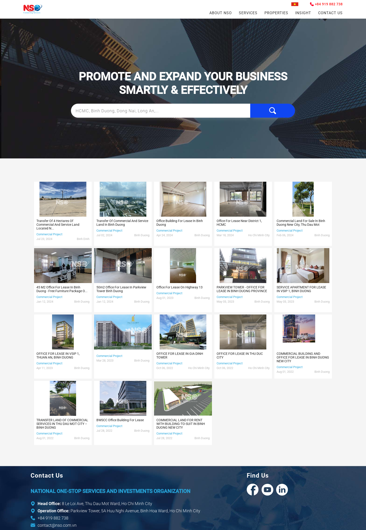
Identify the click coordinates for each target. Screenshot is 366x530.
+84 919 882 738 (329, 4)
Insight (303, 13)
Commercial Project (49, 234)
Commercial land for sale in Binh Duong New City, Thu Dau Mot (301, 222)
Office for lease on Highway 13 (179, 287)
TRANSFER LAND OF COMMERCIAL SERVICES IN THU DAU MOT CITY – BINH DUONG (62, 423)
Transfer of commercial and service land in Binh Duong (122, 222)
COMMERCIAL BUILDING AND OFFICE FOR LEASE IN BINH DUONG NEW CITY (303, 357)
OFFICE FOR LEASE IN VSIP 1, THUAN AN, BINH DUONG (58, 355)
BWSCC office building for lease (120, 420)
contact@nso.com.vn (57, 525)
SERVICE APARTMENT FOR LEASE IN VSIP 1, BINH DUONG (301, 289)
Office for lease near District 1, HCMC (239, 222)
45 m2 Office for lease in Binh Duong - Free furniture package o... (62, 289)
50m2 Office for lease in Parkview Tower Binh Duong (121, 289)
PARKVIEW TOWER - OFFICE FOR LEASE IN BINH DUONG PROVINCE (242, 289)
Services (248, 13)
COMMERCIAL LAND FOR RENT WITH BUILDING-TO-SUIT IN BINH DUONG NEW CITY (180, 423)
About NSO (220, 13)
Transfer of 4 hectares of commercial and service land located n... (57, 224)
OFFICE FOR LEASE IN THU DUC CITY (240, 355)
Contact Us (330, 13)
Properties (276, 13)
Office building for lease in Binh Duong (179, 222)
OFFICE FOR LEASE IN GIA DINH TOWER (179, 355)
